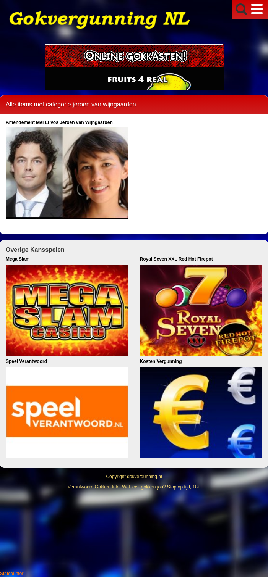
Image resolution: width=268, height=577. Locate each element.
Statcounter (11, 573)
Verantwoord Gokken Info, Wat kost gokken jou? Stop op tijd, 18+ (134, 487)
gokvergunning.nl (144, 476)
